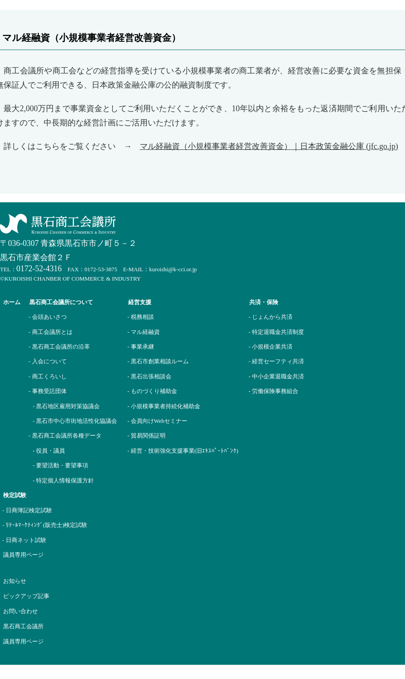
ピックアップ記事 (26, 596)
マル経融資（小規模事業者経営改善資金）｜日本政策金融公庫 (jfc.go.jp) (269, 146)
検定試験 (14, 495)
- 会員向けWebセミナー (157, 421)
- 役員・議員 (49, 450)
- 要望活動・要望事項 (61, 465)
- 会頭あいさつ (47, 316)
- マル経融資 (143, 332)
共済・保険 (263, 302)
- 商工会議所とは (50, 332)
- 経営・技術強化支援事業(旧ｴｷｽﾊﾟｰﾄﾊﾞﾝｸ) (182, 450)
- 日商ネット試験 (24, 540)
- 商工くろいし (47, 376)
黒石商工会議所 (23, 626)
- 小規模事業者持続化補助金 (163, 406)
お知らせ (14, 581)
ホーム (11, 302)
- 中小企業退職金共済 (276, 376)
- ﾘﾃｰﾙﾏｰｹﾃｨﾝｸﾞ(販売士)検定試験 (44, 525)
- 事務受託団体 (47, 391)
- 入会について (47, 361)
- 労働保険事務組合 (273, 391)
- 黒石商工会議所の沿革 (59, 346)
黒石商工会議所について (61, 302)
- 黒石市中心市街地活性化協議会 (75, 421)
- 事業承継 (140, 346)
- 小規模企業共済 (270, 346)
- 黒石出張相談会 (149, 376)
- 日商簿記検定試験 (27, 510)
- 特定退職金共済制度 (276, 332)
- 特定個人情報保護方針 (63, 480)
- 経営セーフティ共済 (276, 361)
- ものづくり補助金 (152, 391)
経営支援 (139, 302)
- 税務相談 (140, 316)
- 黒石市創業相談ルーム (158, 361)
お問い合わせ (20, 611)
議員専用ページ (23, 554)
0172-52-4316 (39, 268)
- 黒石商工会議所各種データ (64, 435)
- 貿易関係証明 (146, 435)
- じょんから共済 (270, 316)
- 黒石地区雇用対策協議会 (66, 406)
